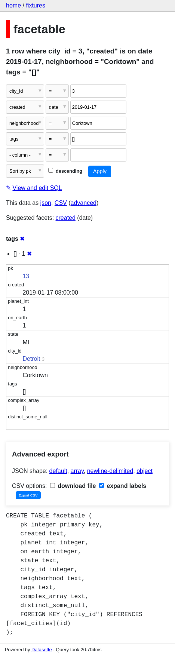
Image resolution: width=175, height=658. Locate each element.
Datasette (41, 649)
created (66, 218)
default (58, 471)
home (13, 5)
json (45, 203)
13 (25, 276)
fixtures (35, 5)
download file (73, 486)
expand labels (122, 486)
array (77, 471)
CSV (61, 203)
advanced (83, 203)
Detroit (31, 359)
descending (65, 171)
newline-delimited (110, 471)
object (144, 471)
